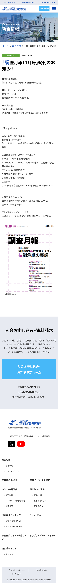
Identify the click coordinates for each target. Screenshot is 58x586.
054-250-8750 (29, 392)
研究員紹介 (38, 506)
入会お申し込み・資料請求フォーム (29, 369)
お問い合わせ (44, 8)
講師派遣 (9, 506)
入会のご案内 (10, 2)
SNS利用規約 (41, 570)
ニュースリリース (12, 471)
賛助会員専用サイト (14, 526)
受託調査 (9, 554)
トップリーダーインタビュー (42, 535)
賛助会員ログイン (49, 2)
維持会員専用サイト (14, 521)
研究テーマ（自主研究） (40, 480)
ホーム (5, 46)
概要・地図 (38, 495)
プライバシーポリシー (16, 570)
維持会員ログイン (30, 2)
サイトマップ (16, 573)
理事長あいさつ (40, 500)
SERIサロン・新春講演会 (15, 500)
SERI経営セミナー (13, 495)
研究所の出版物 (9, 480)
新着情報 (16, 46)
